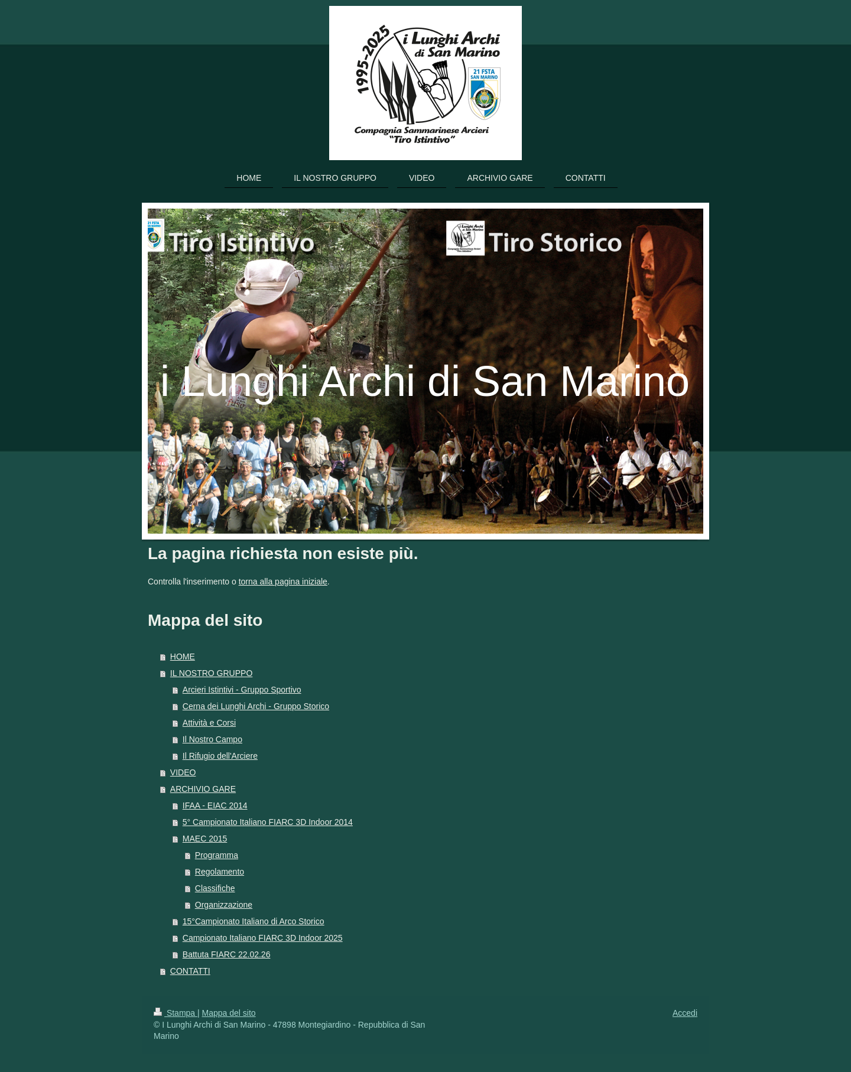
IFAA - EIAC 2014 (215, 805)
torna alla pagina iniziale (283, 581)
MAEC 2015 (205, 838)
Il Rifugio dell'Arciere (220, 756)
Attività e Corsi (209, 722)
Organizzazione (223, 904)
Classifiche (215, 888)
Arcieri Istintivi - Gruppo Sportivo (242, 689)
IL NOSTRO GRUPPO (211, 673)
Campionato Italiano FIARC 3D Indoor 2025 (263, 938)
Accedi (685, 1013)
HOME (182, 656)
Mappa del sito (229, 1013)
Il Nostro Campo (212, 739)
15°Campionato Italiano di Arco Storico (253, 921)
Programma (216, 855)
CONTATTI (190, 971)
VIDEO (183, 772)
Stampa (175, 1013)
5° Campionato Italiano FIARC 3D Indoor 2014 (268, 822)
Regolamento (219, 871)
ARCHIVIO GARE (203, 789)
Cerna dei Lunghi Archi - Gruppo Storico (256, 706)
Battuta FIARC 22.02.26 (227, 954)
